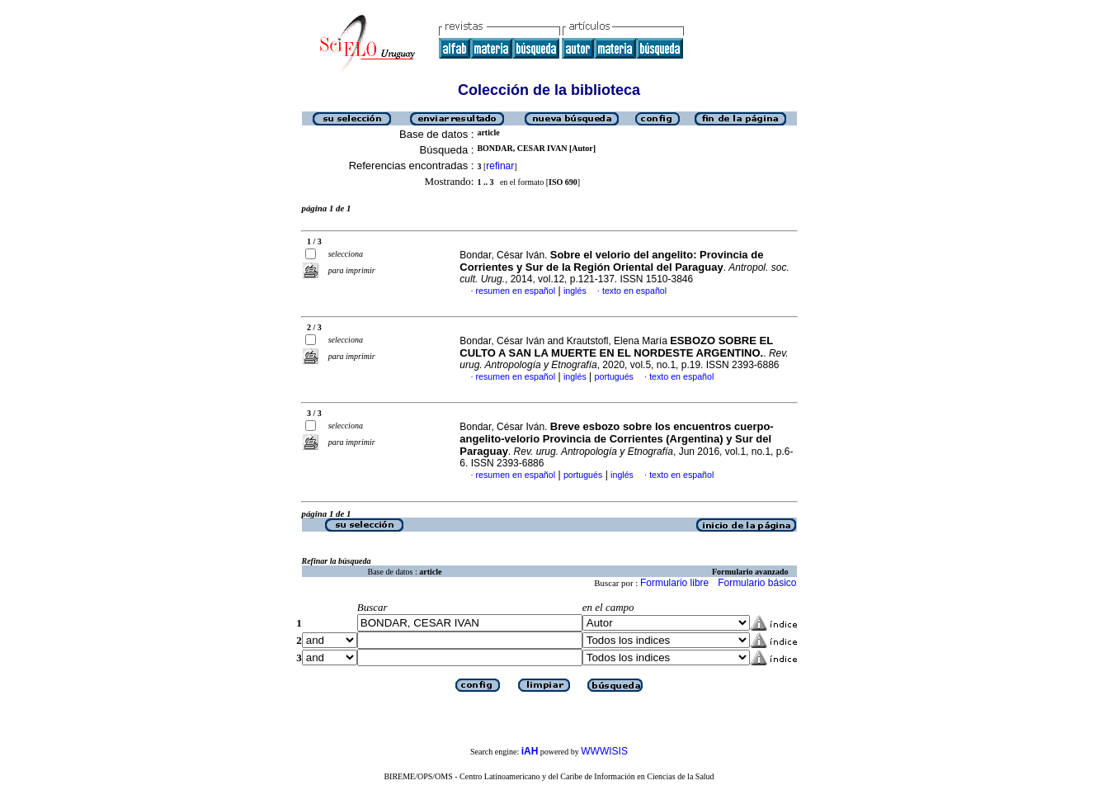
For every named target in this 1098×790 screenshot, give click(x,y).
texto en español (634, 291)
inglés (575, 291)
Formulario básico (757, 583)
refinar (500, 166)
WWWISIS (604, 751)
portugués (614, 376)
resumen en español (516, 291)
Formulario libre (674, 583)
